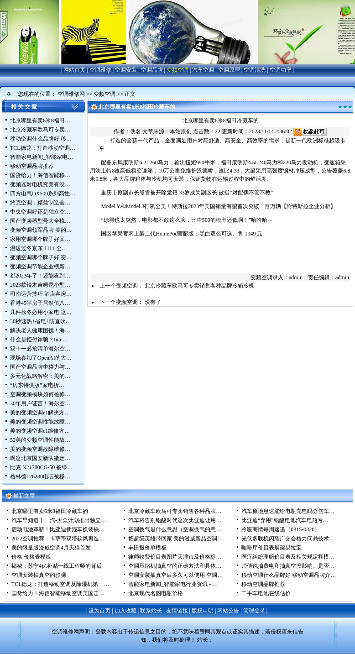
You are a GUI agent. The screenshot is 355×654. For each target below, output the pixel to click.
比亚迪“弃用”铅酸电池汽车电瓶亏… (285, 520)
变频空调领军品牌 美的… (41, 230)
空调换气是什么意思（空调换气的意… (174, 529)
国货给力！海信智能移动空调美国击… (57, 593)
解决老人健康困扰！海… (40, 330)
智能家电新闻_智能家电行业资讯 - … (173, 584)
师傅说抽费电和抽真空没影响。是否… (287, 566)
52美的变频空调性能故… (40, 440)
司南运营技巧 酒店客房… (41, 294)
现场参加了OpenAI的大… (41, 358)
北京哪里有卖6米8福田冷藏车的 (49, 511)
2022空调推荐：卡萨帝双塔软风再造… (57, 538)
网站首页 (74, 70)
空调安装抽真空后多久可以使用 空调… (175, 575)
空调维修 (100, 70)
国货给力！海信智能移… (40, 175)
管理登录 (254, 610)
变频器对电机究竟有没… (40, 184)
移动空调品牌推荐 (32, 166)
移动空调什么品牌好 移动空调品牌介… (288, 575)
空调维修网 (71, 94)
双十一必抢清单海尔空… (40, 348)
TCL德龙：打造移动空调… (42, 148)
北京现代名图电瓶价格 (155, 593)
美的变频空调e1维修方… (40, 431)
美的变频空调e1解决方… (40, 412)
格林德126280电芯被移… (40, 476)
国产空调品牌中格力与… (40, 367)
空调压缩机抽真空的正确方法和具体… (174, 566)
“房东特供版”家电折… (37, 385)
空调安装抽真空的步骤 (38, 575)
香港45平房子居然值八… (40, 303)
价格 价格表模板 (31, 557)
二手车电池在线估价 (266, 593)
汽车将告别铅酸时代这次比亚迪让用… (174, 520)
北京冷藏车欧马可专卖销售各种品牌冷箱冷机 (199, 286)
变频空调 (177, 70)
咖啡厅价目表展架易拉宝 (271, 547)
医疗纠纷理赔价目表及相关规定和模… (287, 557)
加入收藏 (125, 610)
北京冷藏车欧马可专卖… (40, 129)
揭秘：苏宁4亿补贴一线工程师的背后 (56, 566)
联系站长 (151, 610)
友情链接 (177, 610)
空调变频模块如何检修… (40, 394)
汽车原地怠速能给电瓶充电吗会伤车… (287, 511)
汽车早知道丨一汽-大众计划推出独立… (58, 520)
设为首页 (99, 610)
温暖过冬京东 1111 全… (38, 248)
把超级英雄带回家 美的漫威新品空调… (175, 538)
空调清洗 (255, 70)
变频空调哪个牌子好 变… (41, 257)
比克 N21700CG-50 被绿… (41, 467)
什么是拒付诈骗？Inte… (39, 339)
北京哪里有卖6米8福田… (40, 120)
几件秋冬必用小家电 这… (41, 312)
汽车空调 (203, 70)
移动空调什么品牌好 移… (41, 139)
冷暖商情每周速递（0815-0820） (280, 529)
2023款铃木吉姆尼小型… (40, 285)
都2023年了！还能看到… (40, 275)
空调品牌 (152, 70)
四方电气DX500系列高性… (42, 193)
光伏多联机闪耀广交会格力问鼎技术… (287, 538)
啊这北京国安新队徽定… (40, 458)
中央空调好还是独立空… (40, 212)
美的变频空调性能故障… (40, 422)
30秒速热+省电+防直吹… (40, 321)
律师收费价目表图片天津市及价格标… (174, 557)
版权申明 (203, 610)
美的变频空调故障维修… (40, 449)
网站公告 (228, 610)
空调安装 (126, 70)
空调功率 (281, 70)
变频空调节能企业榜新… (40, 266)
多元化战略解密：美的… (40, 376)
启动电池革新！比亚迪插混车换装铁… (57, 529)
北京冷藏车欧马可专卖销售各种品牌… (174, 511)
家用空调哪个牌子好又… (40, 239)
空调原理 (229, 70)
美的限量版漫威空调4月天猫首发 (51, 547)
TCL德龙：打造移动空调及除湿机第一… (60, 584)
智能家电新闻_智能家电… (41, 157)
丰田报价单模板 (147, 547)
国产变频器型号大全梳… (40, 221)
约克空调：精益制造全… (40, 202)
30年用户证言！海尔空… (40, 403)
